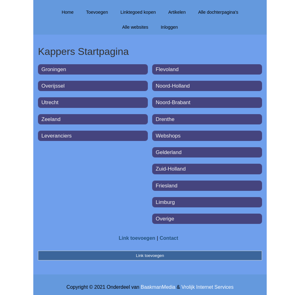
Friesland (166, 186)
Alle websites (135, 27)
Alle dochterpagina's (218, 12)
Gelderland (168, 152)
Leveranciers (56, 136)
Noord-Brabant (173, 102)
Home (67, 12)
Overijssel (53, 86)
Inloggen (169, 27)
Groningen (53, 69)
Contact (169, 238)
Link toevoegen (137, 238)
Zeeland (50, 119)
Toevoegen (97, 12)
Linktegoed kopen (138, 12)
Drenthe (165, 119)
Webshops (168, 136)
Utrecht (50, 102)
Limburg (165, 202)
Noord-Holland (173, 86)
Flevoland (167, 69)
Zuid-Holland (170, 169)
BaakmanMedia (158, 287)
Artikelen (177, 12)
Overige (165, 219)
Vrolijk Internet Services (207, 287)
